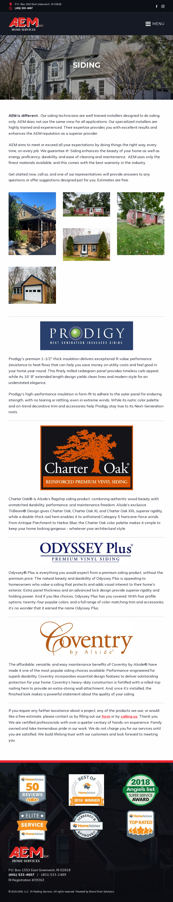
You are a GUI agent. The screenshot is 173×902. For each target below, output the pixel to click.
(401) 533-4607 (24, 8)
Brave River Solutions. (102, 891)
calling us (129, 716)
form (106, 716)
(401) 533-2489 (53, 875)
